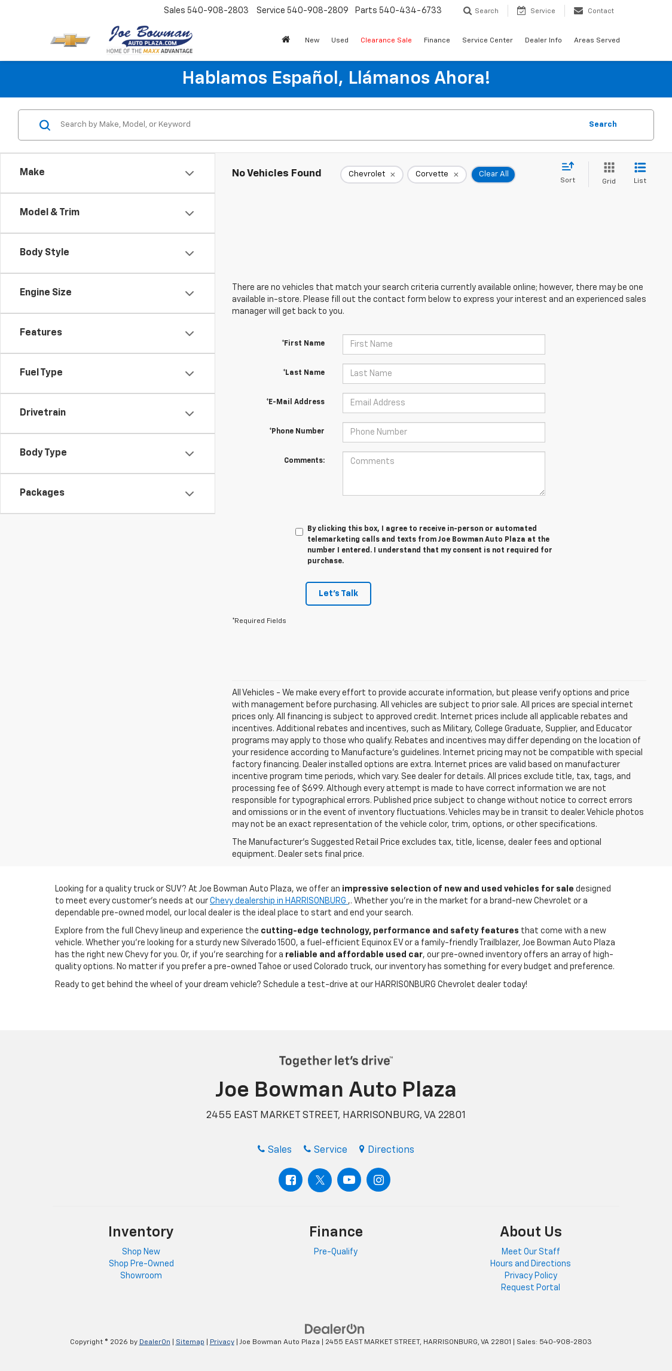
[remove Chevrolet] (372, 175)
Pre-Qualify (336, 1252)
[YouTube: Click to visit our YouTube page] (349, 1180)
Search (603, 125)
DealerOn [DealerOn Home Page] (154, 1342)
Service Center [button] (487, 40)
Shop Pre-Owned (141, 1264)
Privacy (222, 1342)
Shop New (141, 1252)
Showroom (141, 1276)
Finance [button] (437, 40)
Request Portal (530, 1288)
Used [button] (340, 40)
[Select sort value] (571, 173)
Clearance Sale (386, 40)
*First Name (303, 343)
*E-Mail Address (295, 402)
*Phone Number (297, 431)
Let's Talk (338, 594)
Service (325, 1150)
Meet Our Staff (531, 1252)
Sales (275, 1150)
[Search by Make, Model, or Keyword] (319, 125)
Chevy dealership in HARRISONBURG (279, 901)
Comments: (304, 461)
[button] (287, 41)
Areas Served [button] (597, 40)
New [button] (312, 40)
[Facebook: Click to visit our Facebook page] (290, 1180)
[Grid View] (606, 174)
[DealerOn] (334, 1329)
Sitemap (190, 1342)
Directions (386, 1150)
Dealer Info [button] (543, 40)
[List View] (640, 174)
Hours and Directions (530, 1264)
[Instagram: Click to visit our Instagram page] (378, 1180)
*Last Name (304, 373)
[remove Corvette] (437, 175)
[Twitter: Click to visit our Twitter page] (320, 1180)
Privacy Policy (531, 1276)
